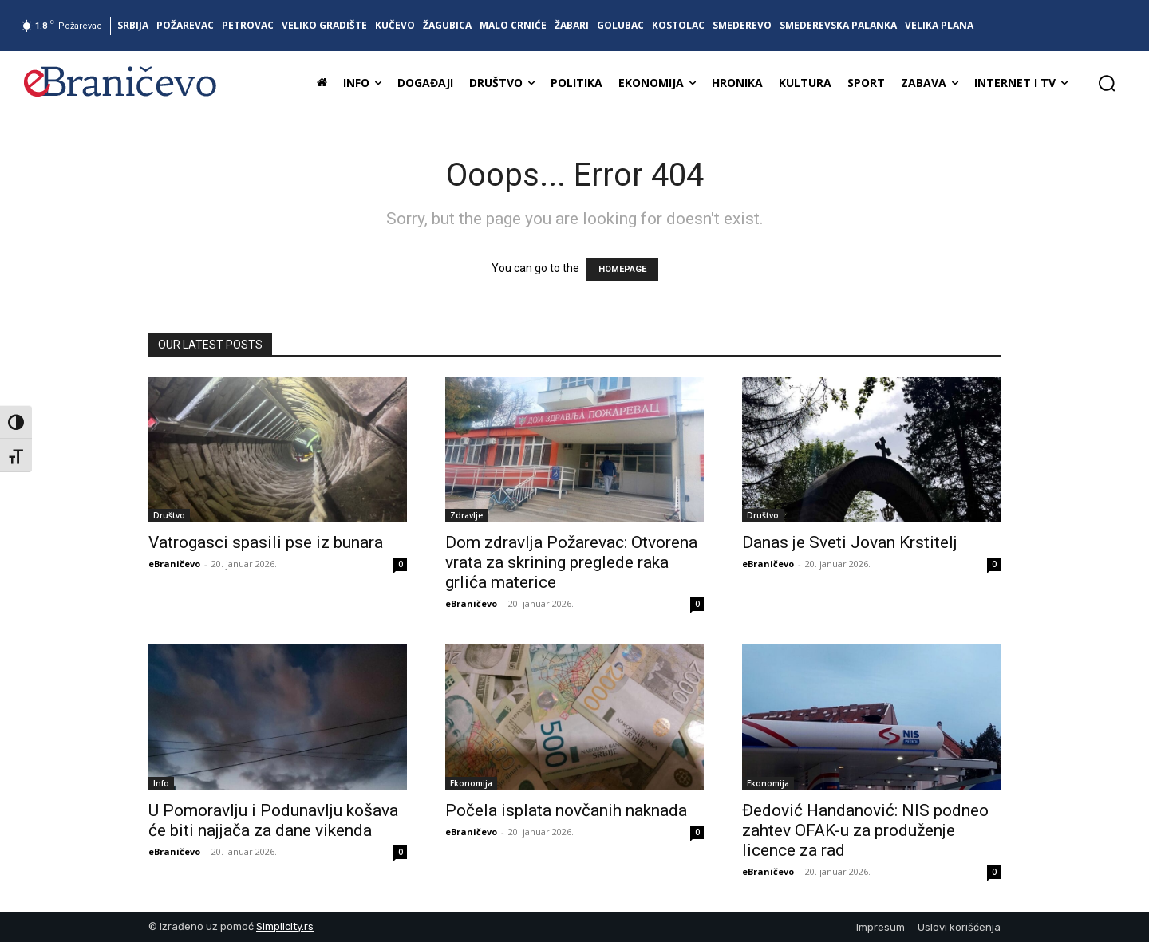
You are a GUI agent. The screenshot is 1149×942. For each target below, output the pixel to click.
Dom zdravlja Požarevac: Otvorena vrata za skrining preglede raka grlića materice (571, 562)
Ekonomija (471, 783)
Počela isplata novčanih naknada (566, 810)
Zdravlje (466, 515)
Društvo (169, 515)
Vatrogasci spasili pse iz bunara (265, 542)
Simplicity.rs (285, 926)
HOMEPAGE (622, 269)
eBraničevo (174, 564)
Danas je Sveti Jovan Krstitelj (850, 542)
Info (161, 783)
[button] (1107, 83)
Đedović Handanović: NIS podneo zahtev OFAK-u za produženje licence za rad (865, 830)
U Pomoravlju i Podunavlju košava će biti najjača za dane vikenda (273, 820)
